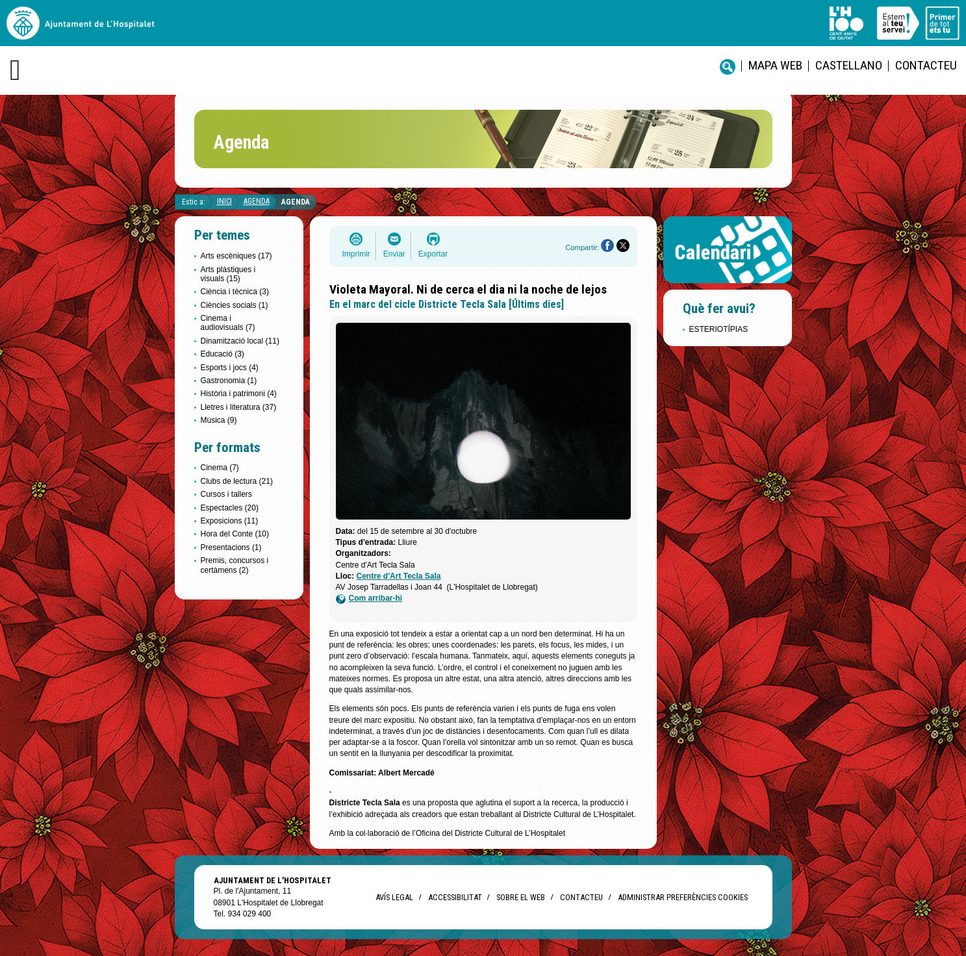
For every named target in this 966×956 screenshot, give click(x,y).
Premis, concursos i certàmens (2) (235, 565)
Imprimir (356, 253)
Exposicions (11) (230, 520)
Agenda (257, 201)
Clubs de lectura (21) (237, 481)
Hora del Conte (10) (235, 533)
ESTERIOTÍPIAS (718, 329)
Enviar (394, 253)
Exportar (433, 253)
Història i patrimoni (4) (239, 393)
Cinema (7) (220, 467)
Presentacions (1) (231, 547)
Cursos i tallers (226, 494)
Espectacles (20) (230, 507)
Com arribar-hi (369, 598)
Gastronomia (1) (229, 380)
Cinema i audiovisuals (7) (228, 323)
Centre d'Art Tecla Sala (399, 576)
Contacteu (926, 65)
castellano (848, 65)
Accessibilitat (454, 897)
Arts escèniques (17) (236, 255)
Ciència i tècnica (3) (235, 291)
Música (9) (219, 420)
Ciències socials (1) (234, 305)
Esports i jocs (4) (230, 367)
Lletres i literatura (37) (239, 407)
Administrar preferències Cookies (683, 897)
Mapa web (775, 65)
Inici (224, 201)
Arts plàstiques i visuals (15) (228, 274)
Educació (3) (222, 354)
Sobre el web (520, 897)
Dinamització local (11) (240, 341)
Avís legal (394, 897)
